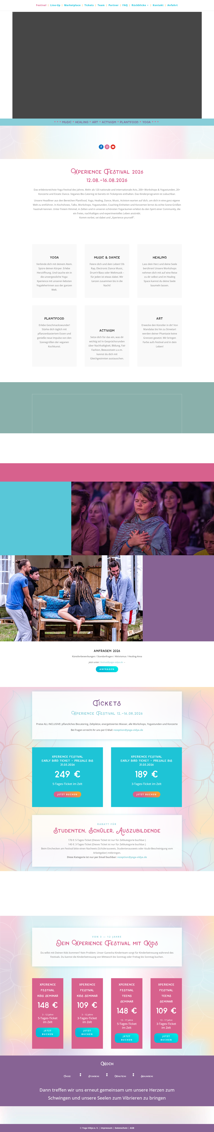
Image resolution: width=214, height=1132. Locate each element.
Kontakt (158, 5)
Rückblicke (139, 5)
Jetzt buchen (67, 794)
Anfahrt (172, 5)
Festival (41, 5)
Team (101, 5)
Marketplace (72, 5)
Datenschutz (121, 1128)
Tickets (89, 5)
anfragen (107, 669)
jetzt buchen (47, 1032)
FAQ (125, 5)
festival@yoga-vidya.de (111, 662)
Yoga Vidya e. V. (90, 1128)
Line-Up (55, 5)
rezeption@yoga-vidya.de (128, 730)
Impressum (106, 1128)
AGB (132, 1128)
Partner (114, 5)
